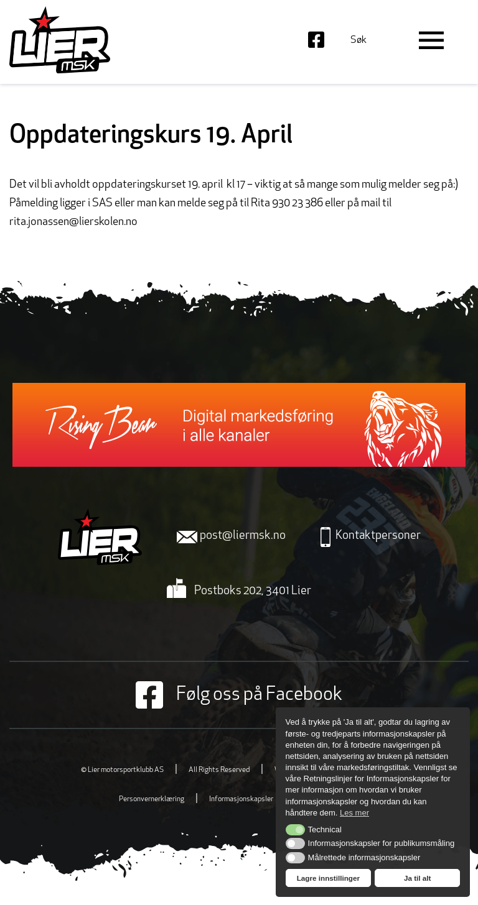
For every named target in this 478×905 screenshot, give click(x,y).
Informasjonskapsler (241, 799)
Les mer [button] (354, 812)
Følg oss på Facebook (239, 694)
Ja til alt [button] (417, 878)
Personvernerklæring (151, 799)
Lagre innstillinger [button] (328, 878)
